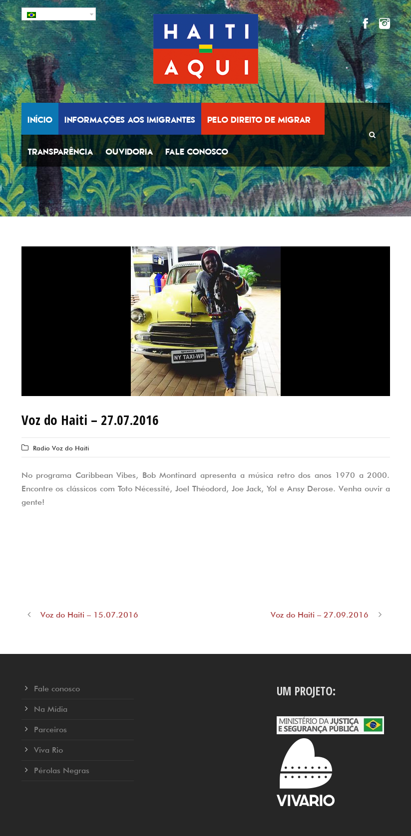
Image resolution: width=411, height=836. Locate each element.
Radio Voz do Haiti (61, 448)
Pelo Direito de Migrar (259, 119)
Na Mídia (50, 709)
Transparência (60, 151)
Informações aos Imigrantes (129, 119)
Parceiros (50, 729)
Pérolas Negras (61, 770)
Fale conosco (196, 151)
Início (39, 119)
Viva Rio (48, 750)
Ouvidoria (129, 151)
